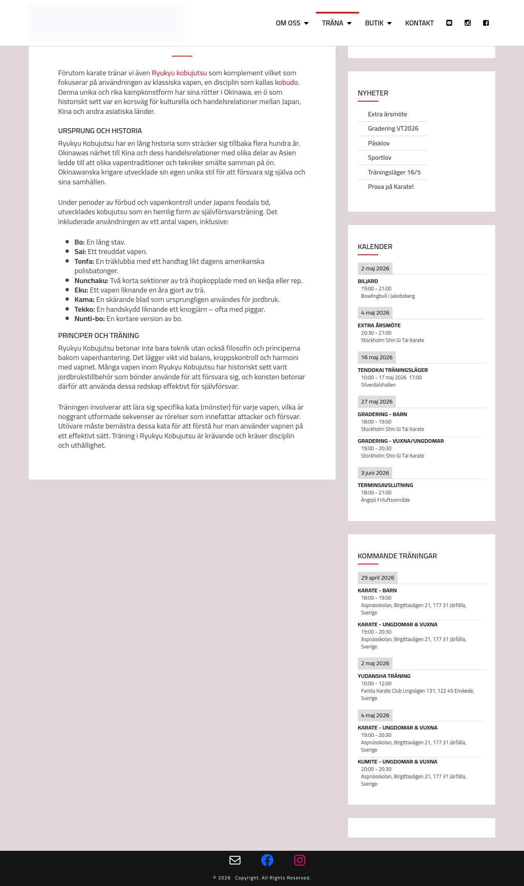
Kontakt (419, 22)
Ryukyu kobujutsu (179, 72)
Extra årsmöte (387, 114)
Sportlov (379, 157)
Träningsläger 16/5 (394, 172)
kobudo (286, 82)
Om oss (288, 22)
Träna (332, 22)
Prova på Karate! (391, 186)
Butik (374, 22)
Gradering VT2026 (393, 128)
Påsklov (379, 143)
